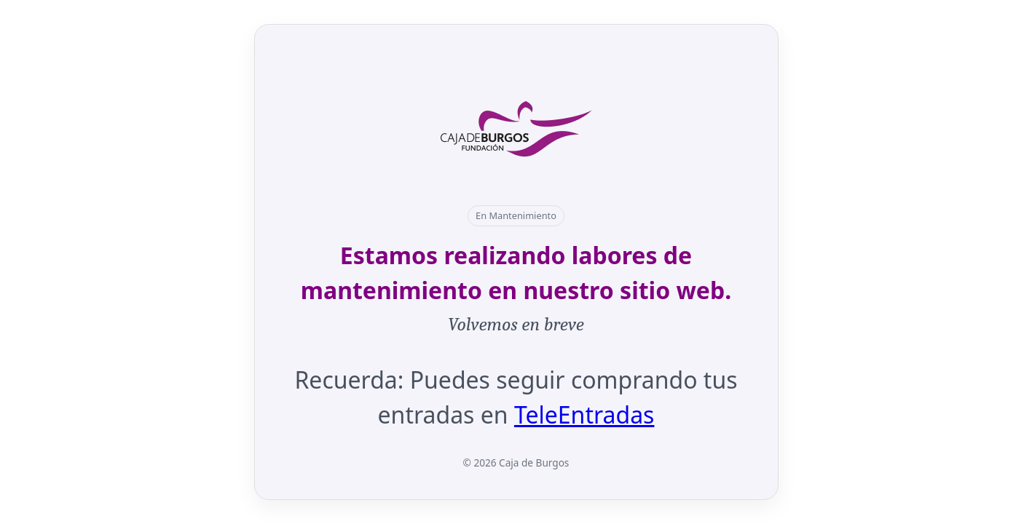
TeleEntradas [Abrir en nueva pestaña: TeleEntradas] (584, 414)
